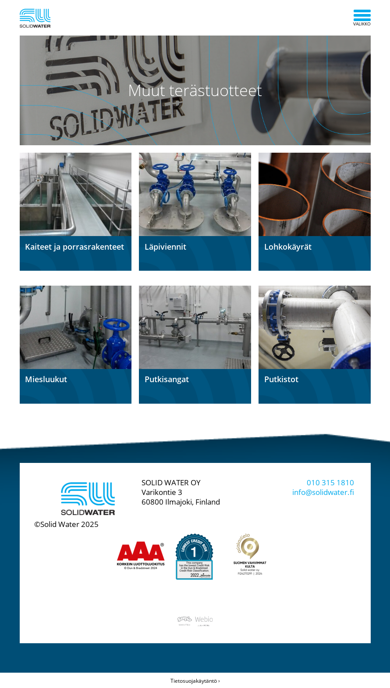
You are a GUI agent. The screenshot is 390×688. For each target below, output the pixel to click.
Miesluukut (46, 379)
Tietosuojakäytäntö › (195, 680)
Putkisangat (167, 379)
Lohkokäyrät (288, 246)
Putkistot (281, 379)
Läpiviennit (165, 246)
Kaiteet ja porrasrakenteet (74, 246)
